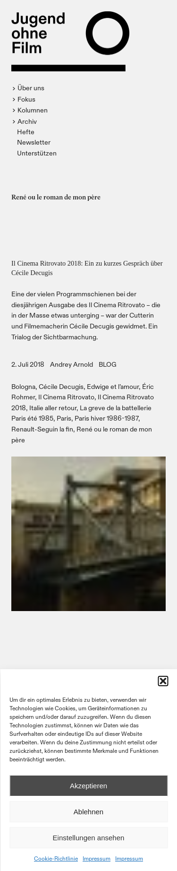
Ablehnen (88, 812)
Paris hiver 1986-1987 (106, 418)
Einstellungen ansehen (89, 838)
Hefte (25, 132)
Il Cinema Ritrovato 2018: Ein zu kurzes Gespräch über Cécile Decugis (87, 267)
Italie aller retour (52, 408)
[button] (163, 681)
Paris (64, 418)
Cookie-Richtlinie (56, 858)
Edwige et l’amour (113, 386)
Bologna (23, 386)
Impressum (96, 858)
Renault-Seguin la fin (42, 429)
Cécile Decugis (61, 386)
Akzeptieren (88, 786)
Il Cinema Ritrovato (66, 397)
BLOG (108, 364)
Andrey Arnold (71, 364)
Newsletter (34, 142)
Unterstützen (37, 153)
